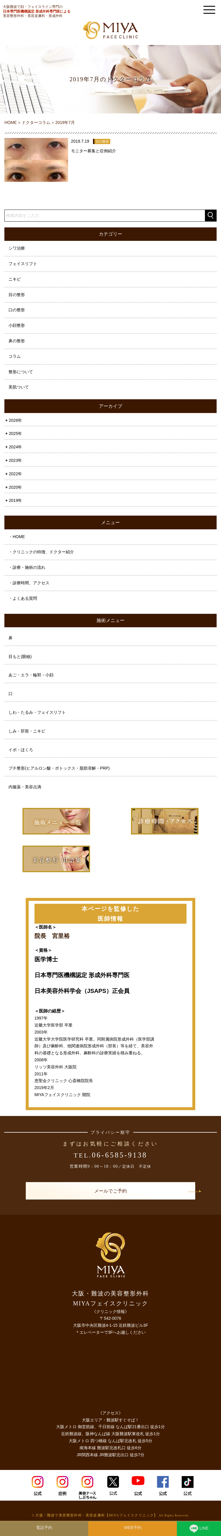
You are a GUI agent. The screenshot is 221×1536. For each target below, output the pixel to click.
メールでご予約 (110, 1190)
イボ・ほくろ (20, 749)
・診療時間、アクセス (28, 582)
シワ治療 (16, 248)
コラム (14, 356)
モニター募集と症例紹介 (93, 150)
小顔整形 (16, 325)
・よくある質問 (22, 598)
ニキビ (14, 279)
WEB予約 (132, 1527)
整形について (20, 371)
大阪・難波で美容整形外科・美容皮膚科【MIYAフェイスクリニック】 (96, 1515)
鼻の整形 (16, 340)
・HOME (16, 536)
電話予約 (44, 1527)
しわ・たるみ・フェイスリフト (37, 712)
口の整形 (16, 309)
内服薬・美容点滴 (24, 787)
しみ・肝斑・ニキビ (26, 731)
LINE (198, 1529)
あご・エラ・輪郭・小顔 (30, 675)
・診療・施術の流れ (26, 567)
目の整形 (16, 294)
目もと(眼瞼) (20, 656)
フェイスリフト (22, 263)
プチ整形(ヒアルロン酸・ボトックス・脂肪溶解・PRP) (59, 768)
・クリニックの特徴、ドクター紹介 (41, 552)
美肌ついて (18, 387)
